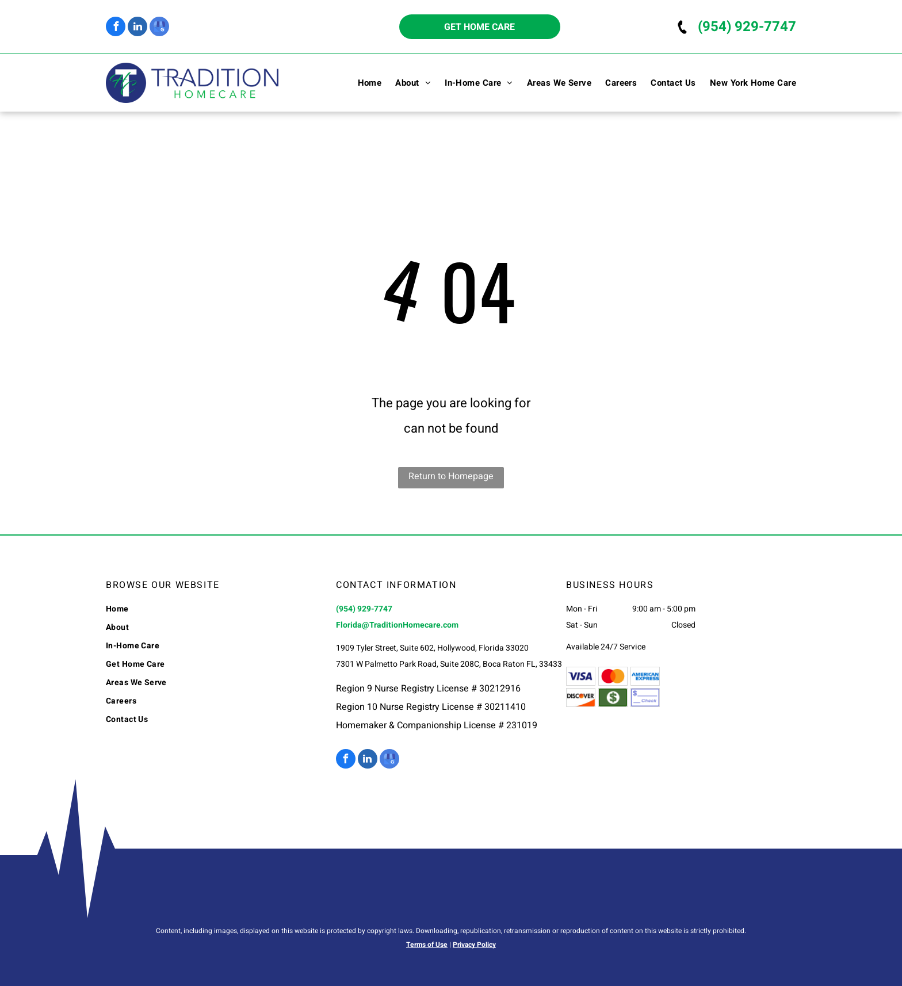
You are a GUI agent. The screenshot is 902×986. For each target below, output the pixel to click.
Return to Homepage (451, 476)
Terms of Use (427, 944)
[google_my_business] (159, 28)
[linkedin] (137, 28)
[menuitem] (363, 82)
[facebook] (115, 28)
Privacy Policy (474, 944)
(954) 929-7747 (747, 27)
